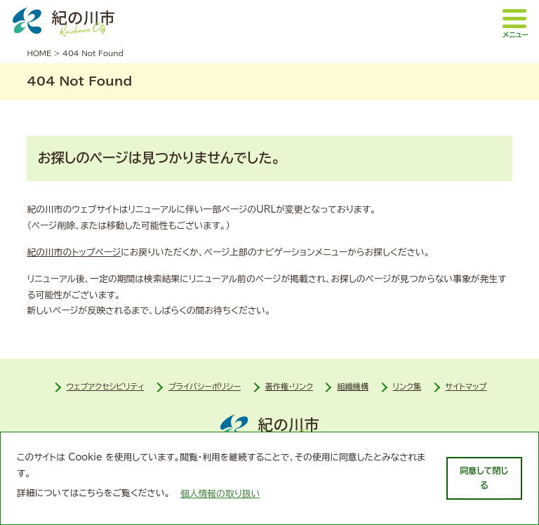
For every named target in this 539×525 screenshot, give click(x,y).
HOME (39, 53)
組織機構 (352, 386)
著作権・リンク (289, 386)
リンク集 (407, 386)
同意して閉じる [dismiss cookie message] (484, 477)
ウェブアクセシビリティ (106, 386)
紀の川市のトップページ (74, 252)
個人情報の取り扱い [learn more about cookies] (220, 493)
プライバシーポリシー (204, 386)
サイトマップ (466, 386)
